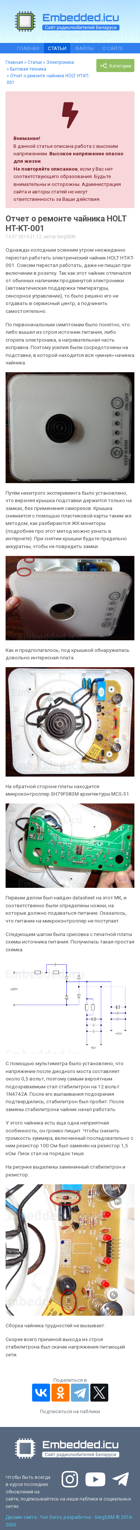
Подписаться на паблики (70, 1411)
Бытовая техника (28, 69)
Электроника (60, 62)
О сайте (112, 48)
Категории (115, 65)
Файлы (84, 48)
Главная (28, 48)
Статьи (57, 48)
